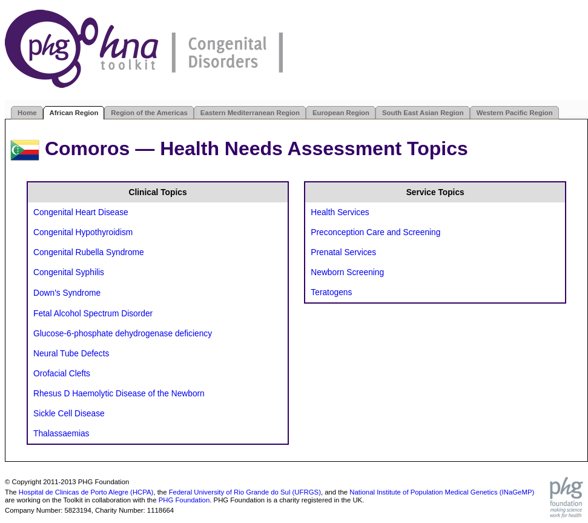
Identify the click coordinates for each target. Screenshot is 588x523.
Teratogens (331, 292)
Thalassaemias (61, 433)
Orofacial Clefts (61, 373)
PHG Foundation (184, 500)
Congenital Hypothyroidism (83, 232)
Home (27, 112)
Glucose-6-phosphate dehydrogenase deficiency (122, 333)
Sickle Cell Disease (69, 413)
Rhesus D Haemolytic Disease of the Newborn (119, 393)
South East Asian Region (423, 112)
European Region (340, 112)
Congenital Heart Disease (80, 212)
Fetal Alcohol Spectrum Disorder (93, 313)
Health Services (340, 212)
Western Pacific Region (515, 112)
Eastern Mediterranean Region (250, 112)
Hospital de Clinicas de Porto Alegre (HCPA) (86, 492)
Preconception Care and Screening (375, 232)
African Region (74, 112)
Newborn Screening (347, 272)
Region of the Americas (149, 112)
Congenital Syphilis (68, 272)
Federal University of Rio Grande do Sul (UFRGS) (245, 492)
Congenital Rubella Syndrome (88, 252)
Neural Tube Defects (71, 353)
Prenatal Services (343, 252)
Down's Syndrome (67, 293)
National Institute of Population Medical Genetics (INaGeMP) (441, 492)
